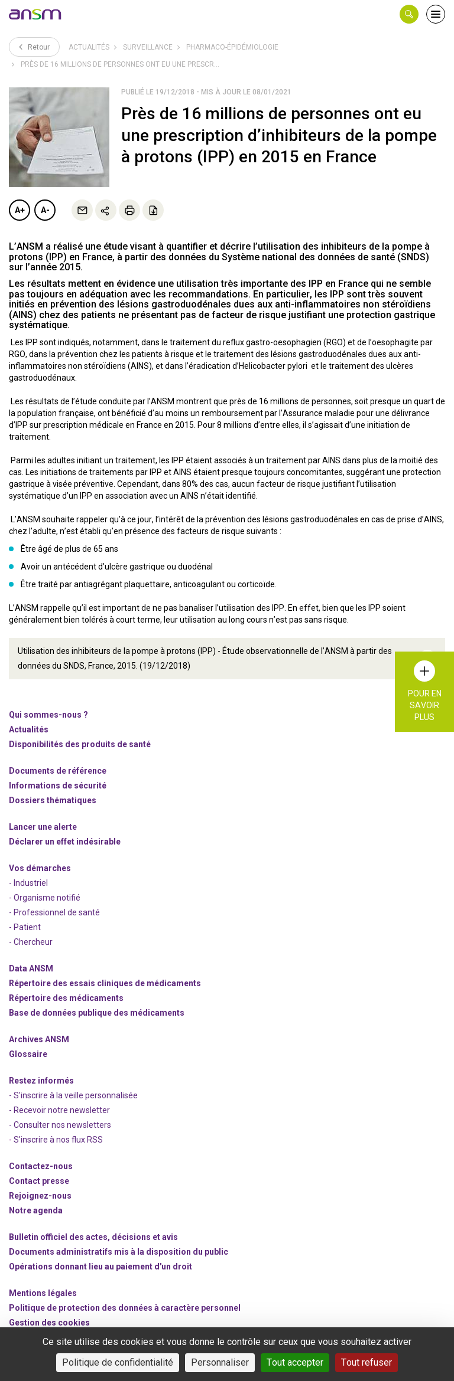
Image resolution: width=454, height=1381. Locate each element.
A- (45, 210)
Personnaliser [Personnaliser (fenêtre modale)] (220, 1362)
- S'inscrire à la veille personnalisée (73, 1094)
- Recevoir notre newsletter (59, 1109)
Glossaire (28, 1053)
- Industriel (28, 882)
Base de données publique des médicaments (96, 1012)
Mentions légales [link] (43, 1292)
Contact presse (39, 1180)
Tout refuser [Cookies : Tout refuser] (366, 1362)
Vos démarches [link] (40, 867)
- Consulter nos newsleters (60, 1124)
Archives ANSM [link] (39, 1038)
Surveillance (148, 47)
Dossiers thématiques (52, 799)
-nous (40, 1195)
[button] (409, 14)
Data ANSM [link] (31, 968)
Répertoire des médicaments (66, 997)
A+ (20, 210)
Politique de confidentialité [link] (117, 1362)
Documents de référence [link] (57, 770)
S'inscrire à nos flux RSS (58, 1139)
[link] (35, 14)
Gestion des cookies (49, 1322)
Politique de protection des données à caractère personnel (125, 1307)
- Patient (25, 926)
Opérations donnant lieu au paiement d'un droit (100, 1266)
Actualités (89, 47)
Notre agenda (36, 1210)
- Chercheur (31, 941)
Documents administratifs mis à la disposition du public (118, 1251)
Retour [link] (34, 46)
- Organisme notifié (44, 897)
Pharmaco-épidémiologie (232, 47)
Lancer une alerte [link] (43, 826)
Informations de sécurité (57, 785)
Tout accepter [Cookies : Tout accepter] (295, 1362)
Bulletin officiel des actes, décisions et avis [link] (93, 1236)
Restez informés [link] (41, 1080)
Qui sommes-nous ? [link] (48, 714)
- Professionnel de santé (54, 912)
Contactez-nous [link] (41, 1165)
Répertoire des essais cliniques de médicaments (105, 982)
